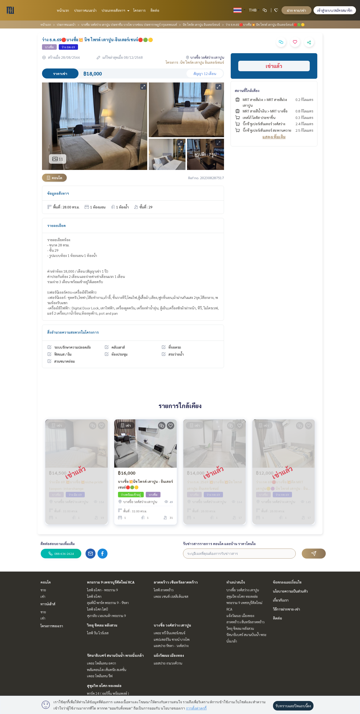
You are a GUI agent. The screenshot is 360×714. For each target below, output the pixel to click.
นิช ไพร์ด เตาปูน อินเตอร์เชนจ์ (201, 24)
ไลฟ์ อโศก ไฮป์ (97, 609)
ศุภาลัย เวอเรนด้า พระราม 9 (106, 615)
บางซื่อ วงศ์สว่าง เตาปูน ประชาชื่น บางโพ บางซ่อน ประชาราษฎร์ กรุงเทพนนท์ (129, 24)
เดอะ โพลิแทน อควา (101, 663)
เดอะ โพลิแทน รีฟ (99, 676)
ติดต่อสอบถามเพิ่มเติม (57, 543)
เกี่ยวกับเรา (280, 600)
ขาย (43, 590)
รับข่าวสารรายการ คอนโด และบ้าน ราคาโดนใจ (219, 543)
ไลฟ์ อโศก (94, 596)
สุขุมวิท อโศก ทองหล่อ (104, 685)
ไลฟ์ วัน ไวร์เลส (97, 633)
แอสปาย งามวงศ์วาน (168, 663)
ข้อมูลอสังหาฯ (58, 193)
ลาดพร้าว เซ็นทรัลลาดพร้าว (176, 582)
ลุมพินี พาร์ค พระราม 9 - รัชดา (108, 602)
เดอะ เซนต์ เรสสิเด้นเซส (171, 596)
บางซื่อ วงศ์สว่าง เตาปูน (172, 625)
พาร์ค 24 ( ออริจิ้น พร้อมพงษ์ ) (108, 693)
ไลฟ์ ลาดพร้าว (164, 590)
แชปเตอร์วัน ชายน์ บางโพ (172, 639)
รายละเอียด (56, 225)
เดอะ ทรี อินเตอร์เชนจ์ (169, 633)
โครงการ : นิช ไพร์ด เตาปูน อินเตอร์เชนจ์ (195, 62)
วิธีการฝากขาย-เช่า (286, 609)
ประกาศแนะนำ (85, 10)
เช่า (42, 596)
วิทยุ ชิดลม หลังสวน (102, 625)
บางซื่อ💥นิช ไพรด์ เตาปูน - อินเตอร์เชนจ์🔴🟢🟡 (145, 484)
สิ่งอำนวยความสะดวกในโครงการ (73, 332)
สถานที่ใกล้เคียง (247, 90)
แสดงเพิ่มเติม (274, 136)
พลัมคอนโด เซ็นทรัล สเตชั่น (106, 669)
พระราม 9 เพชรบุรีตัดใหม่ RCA (110, 582)
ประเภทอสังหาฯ (115, 10)
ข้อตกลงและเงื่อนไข (287, 582)
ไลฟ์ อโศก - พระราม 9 (102, 590)
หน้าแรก (63, 10)
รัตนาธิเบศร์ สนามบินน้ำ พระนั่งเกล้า (115, 655)
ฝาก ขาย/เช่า (296, 10)
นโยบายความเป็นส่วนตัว (290, 591)
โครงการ (139, 10)
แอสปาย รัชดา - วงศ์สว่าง (171, 645)
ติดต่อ (154, 10)
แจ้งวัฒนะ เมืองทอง (169, 655)
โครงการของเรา (51, 626)
